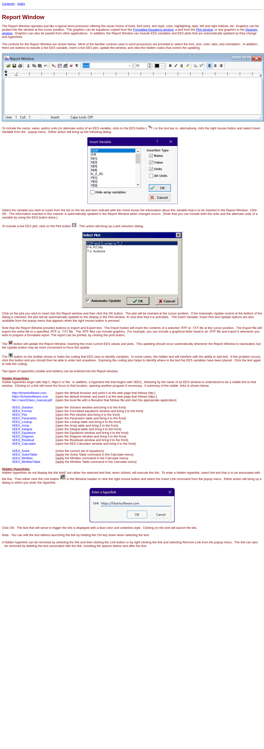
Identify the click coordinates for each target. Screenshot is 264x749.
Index (21, 4)
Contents (8, 4)
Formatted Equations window (153, 29)
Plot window (204, 29)
